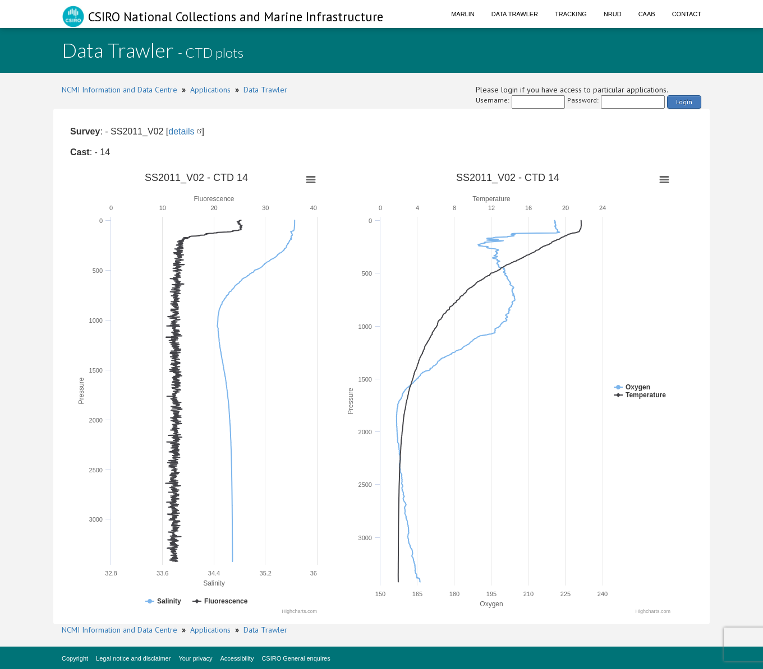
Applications (210, 90)
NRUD (613, 14)
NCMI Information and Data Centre (119, 90)
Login (684, 101)
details (181, 131)
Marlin (463, 14)
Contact (686, 14)
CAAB (646, 14)
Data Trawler (514, 14)
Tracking (571, 14)
